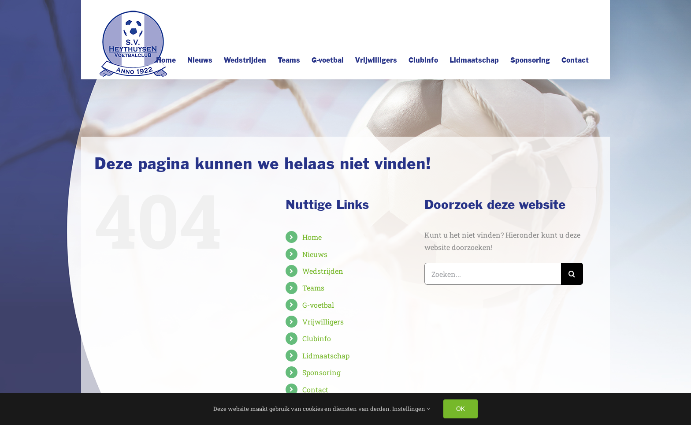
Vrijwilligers (323, 321)
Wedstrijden (322, 271)
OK (460, 408)
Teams (313, 287)
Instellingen (411, 409)
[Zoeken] (572, 274)
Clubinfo (316, 338)
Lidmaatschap (325, 355)
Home (312, 237)
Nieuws (314, 254)
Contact (315, 389)
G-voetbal (318, 304)
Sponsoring (321, 372)
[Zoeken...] (492, 274)
